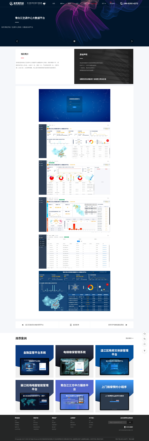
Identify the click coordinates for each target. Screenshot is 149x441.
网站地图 (131, 439)
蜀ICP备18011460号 (121, 439)
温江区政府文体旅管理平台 (33, 325)
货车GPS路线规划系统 (117, 325)
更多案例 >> (129, 338)
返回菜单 (74, 325)
